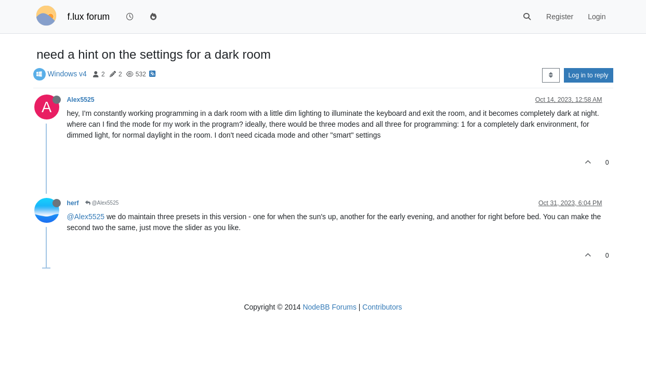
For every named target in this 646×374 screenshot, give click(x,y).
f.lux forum (89, 16)
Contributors (382, 307)
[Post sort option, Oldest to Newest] (550, 75)
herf (73, 203)
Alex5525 (81, 99)
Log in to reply (589, 75)
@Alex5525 (102, 203)
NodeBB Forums (329, 307)
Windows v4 (66, 74)
